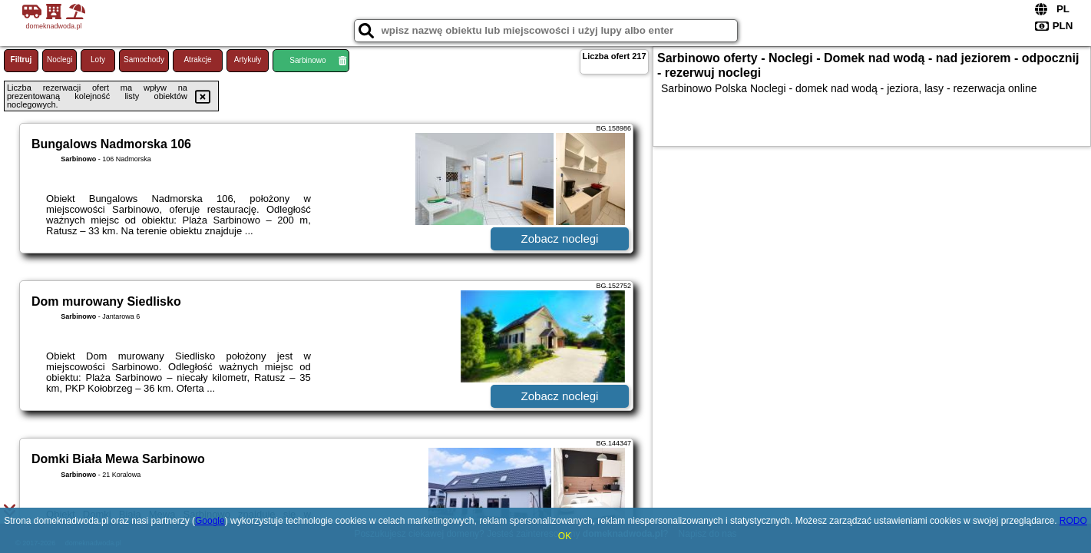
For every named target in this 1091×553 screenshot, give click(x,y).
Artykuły (248, 59)
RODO (1073, 520)
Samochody (144, 59)
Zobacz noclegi (560, 238)
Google (210, 520)
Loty (98, 59)
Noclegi (59, 59)
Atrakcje (197, 59)
